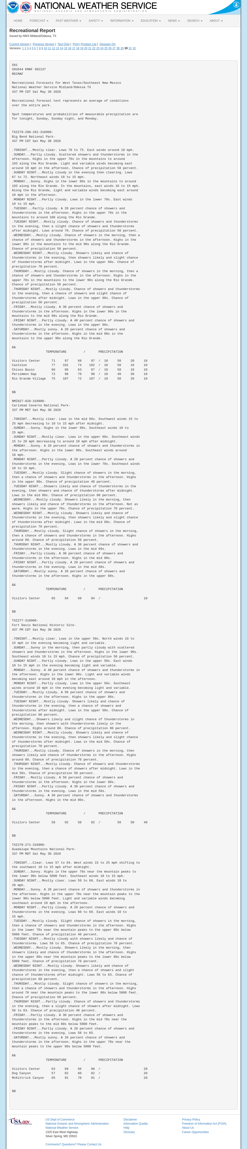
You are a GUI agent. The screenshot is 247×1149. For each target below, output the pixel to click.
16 (69, 48)
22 (93, 48)
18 (77, 48)
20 (85, 48)
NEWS (174, 20)
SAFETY (96, 20)
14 (61, 48)
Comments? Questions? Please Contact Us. (74, 1144)
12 (53, 48)
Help (127, 1127)
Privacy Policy (191, 1119)
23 (97, 48)
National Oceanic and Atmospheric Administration (77, 1123)
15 (65, 48)
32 (134, 48)
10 (45, 48)
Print (76, 44)
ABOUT (216, 20)
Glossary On (108, 44)
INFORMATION (121, 20)
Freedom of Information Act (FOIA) (204, 1123)
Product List (88, 44)
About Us (188, 1127)
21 (89, 48)
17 (73, 48)
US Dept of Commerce (60, 1119)
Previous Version (44, 44)
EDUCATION (151, 20)
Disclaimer (130, 1119)
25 (106, 48)
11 (49, 48)
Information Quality (136, 1123)
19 (81, 48)
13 (57, 48)
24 (101, 48)
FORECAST (39, 20)
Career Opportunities (195, 1132)
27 (114, 48)
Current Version (19, 44)
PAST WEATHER (68, 20)
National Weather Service (62, 1127)
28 (118, 48)
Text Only (63, 44)
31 (130, 48)
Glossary (129, 1132)
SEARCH (194, 20)
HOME (18, 20)
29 (122, 48)
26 (109, 48)
